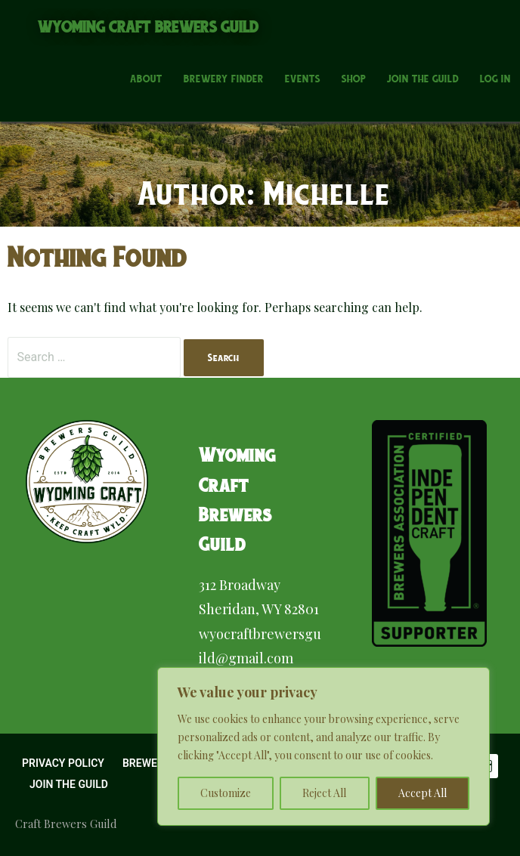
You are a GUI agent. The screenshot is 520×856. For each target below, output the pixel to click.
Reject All (324, 793)
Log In (495, 78)
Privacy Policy (63, 763)
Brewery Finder (224, 78)
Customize (225, 793)
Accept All (422, 793)
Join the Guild (423, 78)
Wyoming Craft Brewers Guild (148, 27)
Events (302, 78)
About (146, 78)
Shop (354, 78)
